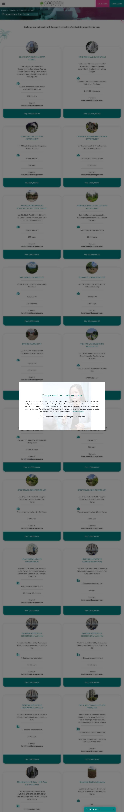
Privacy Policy (78, 411)
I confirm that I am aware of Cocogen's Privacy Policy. (64, 416)
